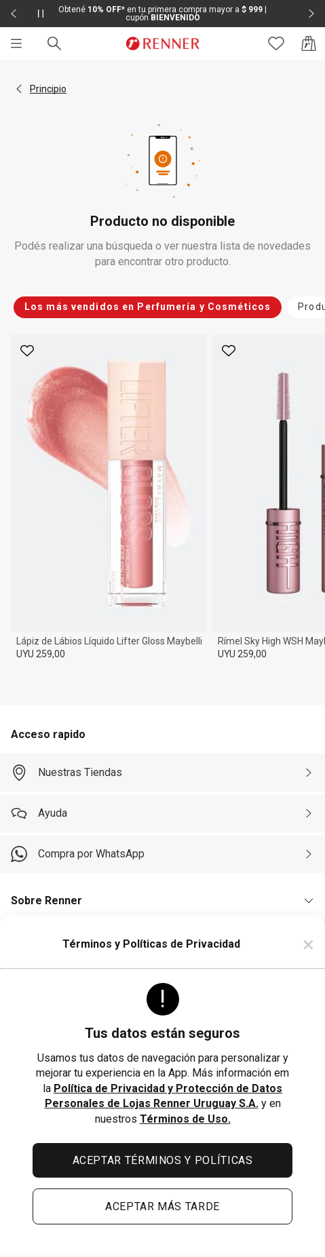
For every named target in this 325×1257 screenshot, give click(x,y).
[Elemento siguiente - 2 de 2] (311, 13)
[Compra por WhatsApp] (162, 854)
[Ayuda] (162, 813)
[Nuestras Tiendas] (162, 773)
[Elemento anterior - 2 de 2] (13, 13)
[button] (19, 88)
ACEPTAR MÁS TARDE (162, 1206)
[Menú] (16, 43)
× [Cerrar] (308, 944)
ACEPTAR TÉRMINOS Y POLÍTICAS (163, 1160)
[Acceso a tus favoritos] (276, 43)
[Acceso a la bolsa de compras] (308, 43)
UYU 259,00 (40, 654)
